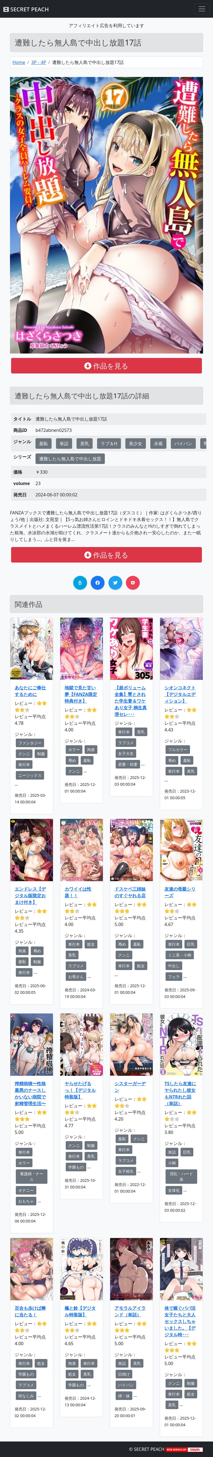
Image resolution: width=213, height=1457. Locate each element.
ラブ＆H (109, 443)
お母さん (76, 976)
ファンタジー (30, 743)
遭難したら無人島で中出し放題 (70, 459)
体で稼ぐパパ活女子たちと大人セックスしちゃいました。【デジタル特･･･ (180, 1321)
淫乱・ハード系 (181, 1176)
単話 (64, 443)
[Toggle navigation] (202, 8)
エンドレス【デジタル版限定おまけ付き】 (30, 895)
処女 (91, 944)
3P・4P (38, 62)
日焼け (124, 1374)
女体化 (174, 1190)
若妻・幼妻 (128, 764)
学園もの (76, 1167)
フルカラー (177, 749)
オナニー (26, 1190)
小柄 (172, 1162)
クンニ (24, 753)
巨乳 (191, 944)
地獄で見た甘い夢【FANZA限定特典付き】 (81, 694)
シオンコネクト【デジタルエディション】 (180, 694)
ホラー (74, 749)
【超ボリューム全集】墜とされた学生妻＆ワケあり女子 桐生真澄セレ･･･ (131, 701)
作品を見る (106, 365)
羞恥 (43, 443)
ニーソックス (30, 775)
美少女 (135, 443)
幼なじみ (26, 1395)
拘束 (91, 749)
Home (18, 62)
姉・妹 (124, 1395)
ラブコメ (126, 742)
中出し (174, 965)
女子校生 (126, 1171)
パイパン (183, 443)
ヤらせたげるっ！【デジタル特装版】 (80, 1090)
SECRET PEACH (26, 9)
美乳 (84, 443)
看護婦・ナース (31, 1176)
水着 (158, 443)
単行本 (24, 764)
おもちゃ (26, 1201)
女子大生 (126, 753)
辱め (72, 760)
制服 (41, 753)
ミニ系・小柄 (179, 955)
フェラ (174, 976)
